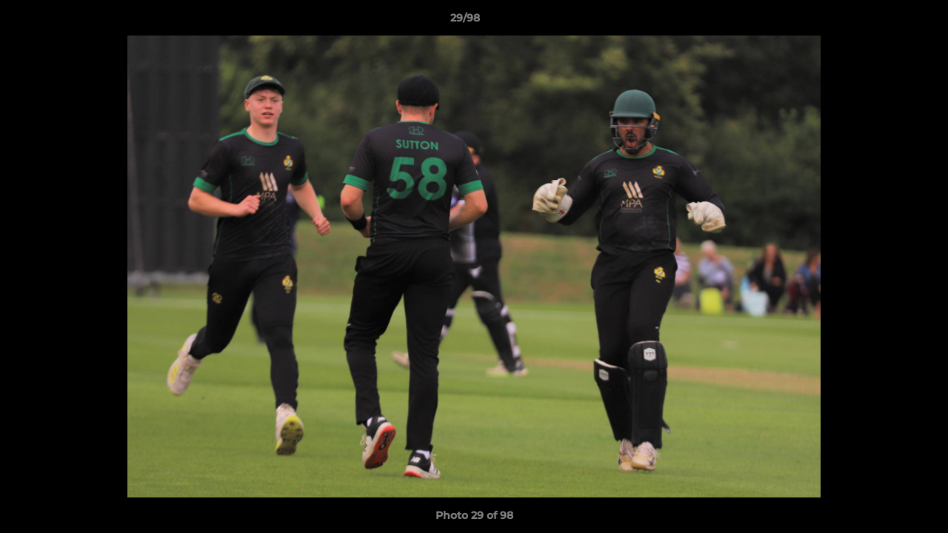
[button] (886, 21)
